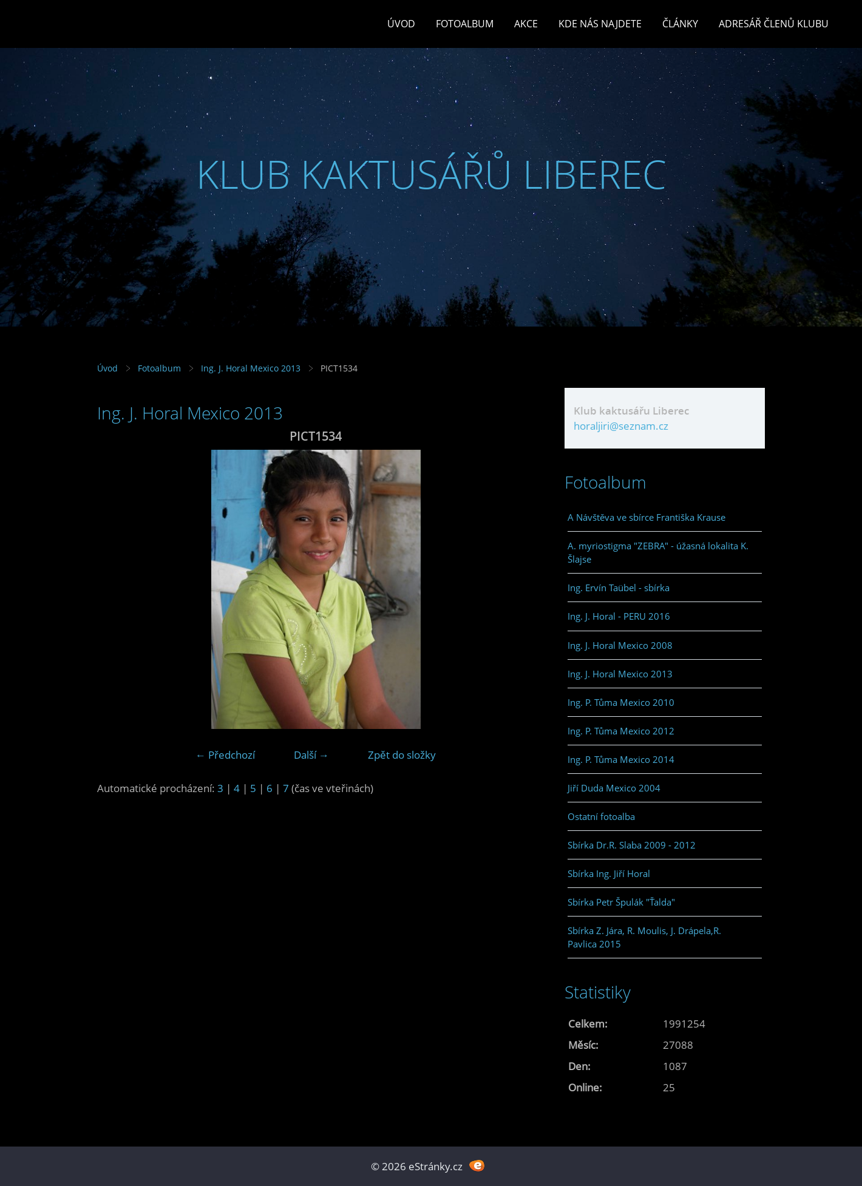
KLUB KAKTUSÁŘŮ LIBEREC (431, 173)
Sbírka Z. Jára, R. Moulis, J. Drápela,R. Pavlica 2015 (644, 937)
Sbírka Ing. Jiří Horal (609, 873)
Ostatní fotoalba (601, 816)
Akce (526, 23)
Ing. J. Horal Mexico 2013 (250, 368)
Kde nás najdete (600, 23)
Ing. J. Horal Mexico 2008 (620, 645)
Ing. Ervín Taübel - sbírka (619, 587)
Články (680, 23)
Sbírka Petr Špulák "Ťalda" (621, 902)
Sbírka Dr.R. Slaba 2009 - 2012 (632, 845)
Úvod (401, 23)
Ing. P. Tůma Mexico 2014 (621, 759)
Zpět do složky (402, 755)
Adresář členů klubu (774, 23)
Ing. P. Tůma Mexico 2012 (621, 731)
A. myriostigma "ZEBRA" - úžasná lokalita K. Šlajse (658, 552)
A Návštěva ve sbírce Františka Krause (646, 517)
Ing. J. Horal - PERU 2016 (619, 616)
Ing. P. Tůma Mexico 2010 (621, 702)
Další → (311, 755)
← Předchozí (225, 755)
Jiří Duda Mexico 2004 (614, 788)
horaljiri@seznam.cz (621, 426)
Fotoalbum (465, 23)
